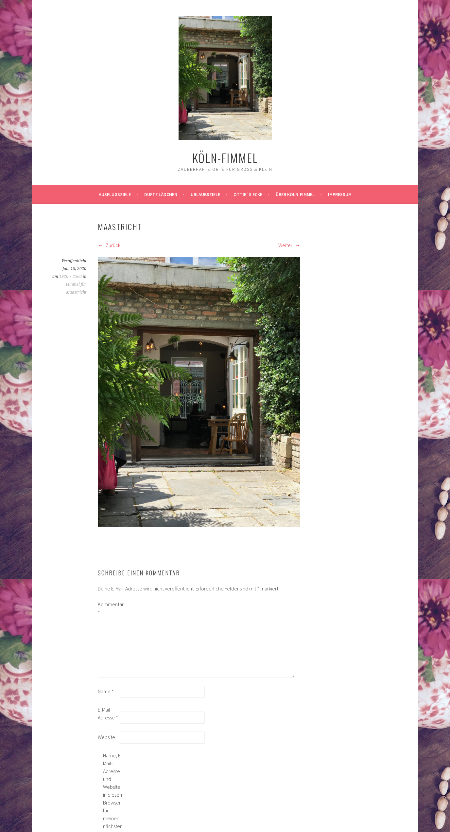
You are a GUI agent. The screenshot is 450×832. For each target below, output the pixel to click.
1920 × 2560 (70, 276)
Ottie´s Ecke (248, 194)
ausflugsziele (115, 194)
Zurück (109, 245)
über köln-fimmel (295, 194)
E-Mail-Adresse (108, 713)
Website (106, 737)
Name (106, 691)
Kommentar (108, 608)
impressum (340, 194)
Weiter (289, 245)
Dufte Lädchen (160, 194)
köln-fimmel (225, 157)
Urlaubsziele (205, 194)
